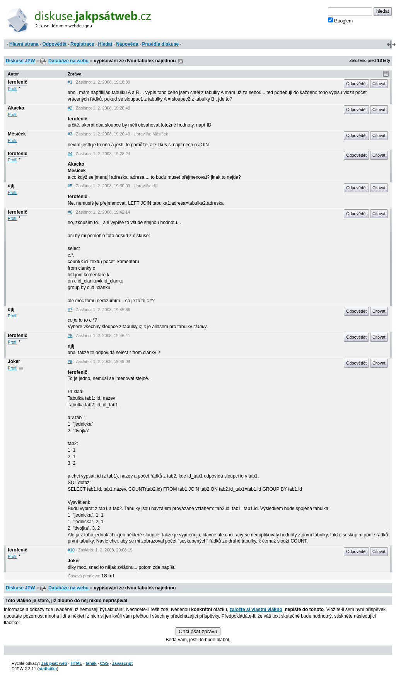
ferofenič (17, 82)
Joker (14, 361)
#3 (70, 134)
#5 (70, 185)
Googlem (340, 20)
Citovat (379, 83)
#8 (70, 335)
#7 (70, 309)
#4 (70, 153)
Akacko (16, 108)
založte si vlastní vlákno (256, 609)
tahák (90, 663)
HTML (76, 663)
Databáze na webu (68, 60)
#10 (71, 550)
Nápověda (127, 44)
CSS (104, 663)
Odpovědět (54, 44)
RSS (180, 61)
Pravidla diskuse (160, 44)
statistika (48, 668)
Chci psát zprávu (198, 631)
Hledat (105, 44)
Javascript (122, 663)
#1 (70, 82)
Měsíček (17, 134)
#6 (70, 212)
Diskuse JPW (20, 60)
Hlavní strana (23, 44)
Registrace (82, 44)
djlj (11, 185)
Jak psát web (54, 663)
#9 (70, 361)
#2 (70, 108)
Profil (12, 88)
